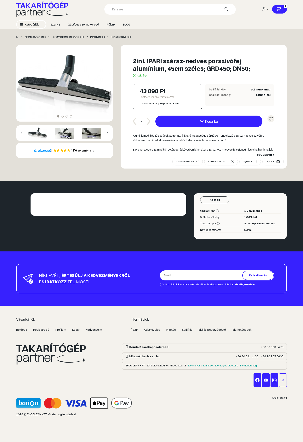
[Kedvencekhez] (270, 118)
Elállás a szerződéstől (212, 329)
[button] (29, 24)
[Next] (107, 133)
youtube (266, 380)
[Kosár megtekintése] (279, 9)
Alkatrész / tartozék (35, 36)
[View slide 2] (62, 116)
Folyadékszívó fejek (121, 36)
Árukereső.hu (279, 397)
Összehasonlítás (185, 161)
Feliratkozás (258, 275)
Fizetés (171, 329)
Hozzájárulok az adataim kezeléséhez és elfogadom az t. (210, 284)
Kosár (76, 329)
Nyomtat (248, 161)
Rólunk (111, 24)
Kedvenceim (94, 329)
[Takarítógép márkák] (17, 37)
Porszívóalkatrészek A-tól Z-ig (68, 36)
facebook (257, 380)
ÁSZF (134, 329)
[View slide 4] (71, 116)
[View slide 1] (58, 116)
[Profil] (265, 9)
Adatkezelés (152, 329)
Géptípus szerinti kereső (83, 24)
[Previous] (22, 133)
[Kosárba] (208, 121)
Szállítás (187, 329)
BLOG (126, 24)
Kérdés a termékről (219, 161)
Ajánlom (270, 161)
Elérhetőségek (242, 329)
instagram (274, 380)
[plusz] (148, 121)
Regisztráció (41, 329)
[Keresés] (226, 9)
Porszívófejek (97, 36)
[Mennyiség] (141, 121)
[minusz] (135, 121)
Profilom (60, 329)
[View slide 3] (67, 116)
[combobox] (170, 9)
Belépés (21, 329)
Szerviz (55, 24)
